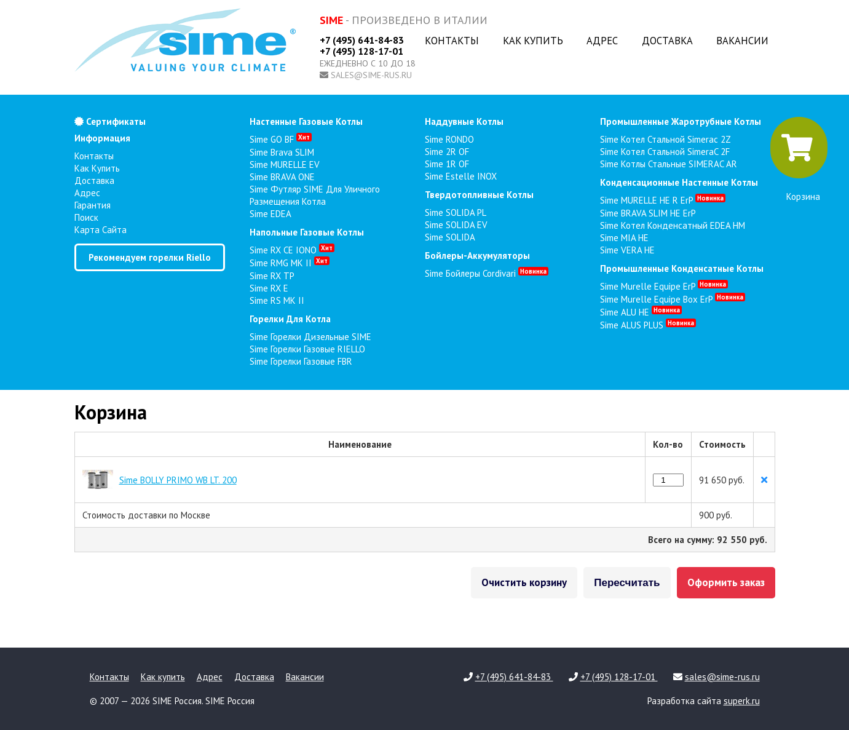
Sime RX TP (272, 276)
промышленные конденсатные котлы (682, 268)
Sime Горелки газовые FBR (301, 361)
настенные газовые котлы (306, 121)
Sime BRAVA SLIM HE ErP (648, 213)
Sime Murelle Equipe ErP (664, 286)
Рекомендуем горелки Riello (150, 257)
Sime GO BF (281, 139)
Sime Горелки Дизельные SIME (310, 337)
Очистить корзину (524, 582)
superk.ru (742, 701)
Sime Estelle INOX (461, 176)
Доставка (667, 41)
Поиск (86, 217)
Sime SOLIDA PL (455, 212)
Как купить (533, 41)
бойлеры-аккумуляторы (477, 255)
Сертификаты (110, 121)
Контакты (452, 41)
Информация (102, 138)
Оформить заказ (726, 582)
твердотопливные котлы (479, 194)
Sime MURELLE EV (285, 164)
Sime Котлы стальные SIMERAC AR (668, 164)
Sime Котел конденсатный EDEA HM (672, 225)
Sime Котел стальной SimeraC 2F (665, 151)
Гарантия (92, 205)
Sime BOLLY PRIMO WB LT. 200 (178, 480)
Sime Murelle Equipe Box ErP (672, 299)
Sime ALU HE (641, 312)
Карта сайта (100, 230)
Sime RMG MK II (290, 263)
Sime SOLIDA (450, 237)
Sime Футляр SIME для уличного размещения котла (315, 195)
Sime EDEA (270, 214)
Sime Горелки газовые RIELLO (307, 349)
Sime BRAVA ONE (282, 177)
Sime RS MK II (277, 300)
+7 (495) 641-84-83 (362, 40)
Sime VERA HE (627, 250)
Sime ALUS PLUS (648, 325)
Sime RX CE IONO (292, 250)
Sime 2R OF (447, 151)
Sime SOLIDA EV (456, 225)
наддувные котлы (464, 121)
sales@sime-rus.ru (371, 75)
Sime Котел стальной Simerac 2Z (665, 139)
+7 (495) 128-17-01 (361, 51)
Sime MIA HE (624, 238)
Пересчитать (627, 583)
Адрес (602, 41)
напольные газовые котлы (307, 232)
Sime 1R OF (447, 164)
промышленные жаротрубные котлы (680, 121)
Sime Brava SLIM (282, 152)
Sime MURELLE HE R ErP (662, 200)
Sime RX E (269, 288)
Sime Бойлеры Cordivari (486, 273)
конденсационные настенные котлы (679, 182)
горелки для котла (290, 318)
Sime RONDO (449, 139)
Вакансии (742, 41)
